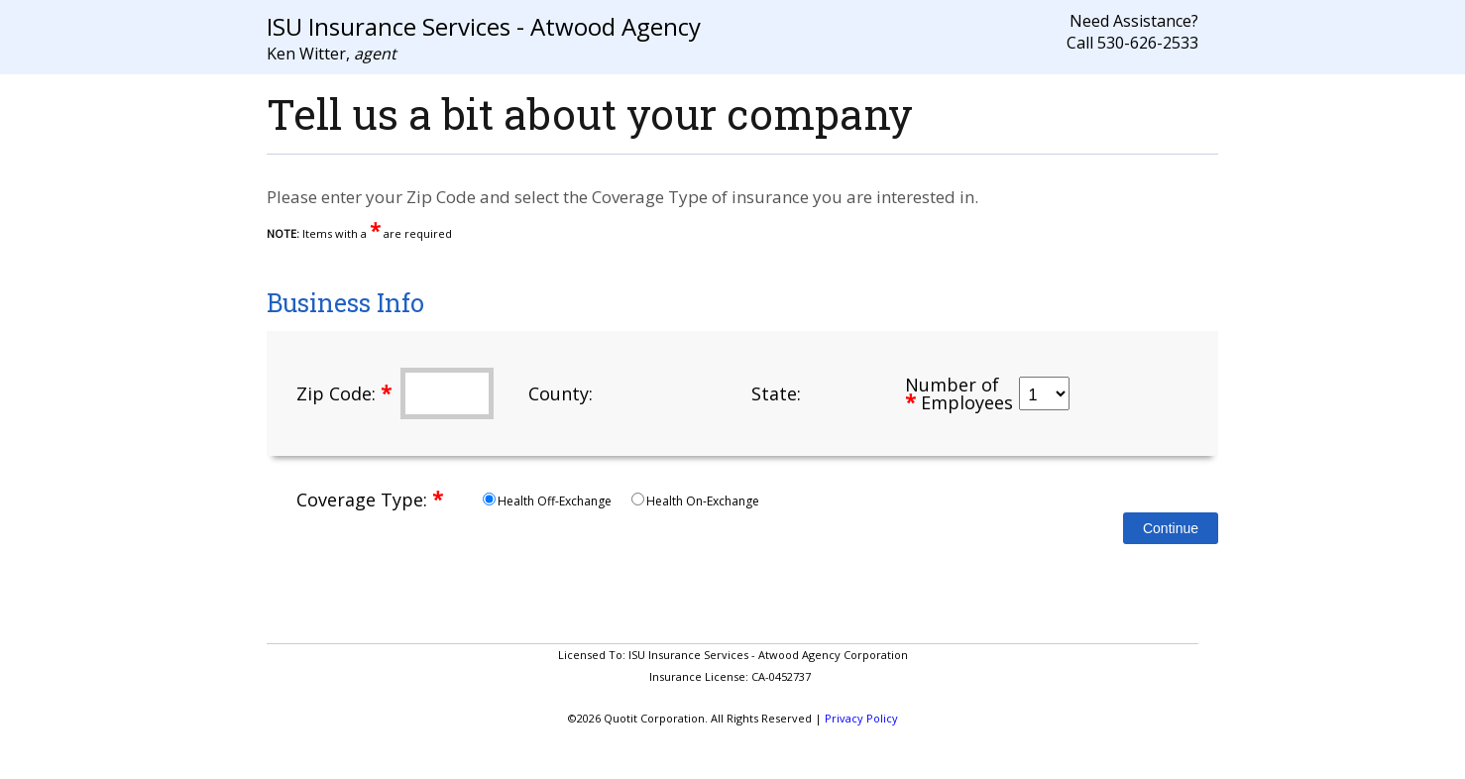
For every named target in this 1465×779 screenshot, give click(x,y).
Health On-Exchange (695, 501)
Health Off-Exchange (549, 501)
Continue (1170, 528)
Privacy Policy (861, 718)
